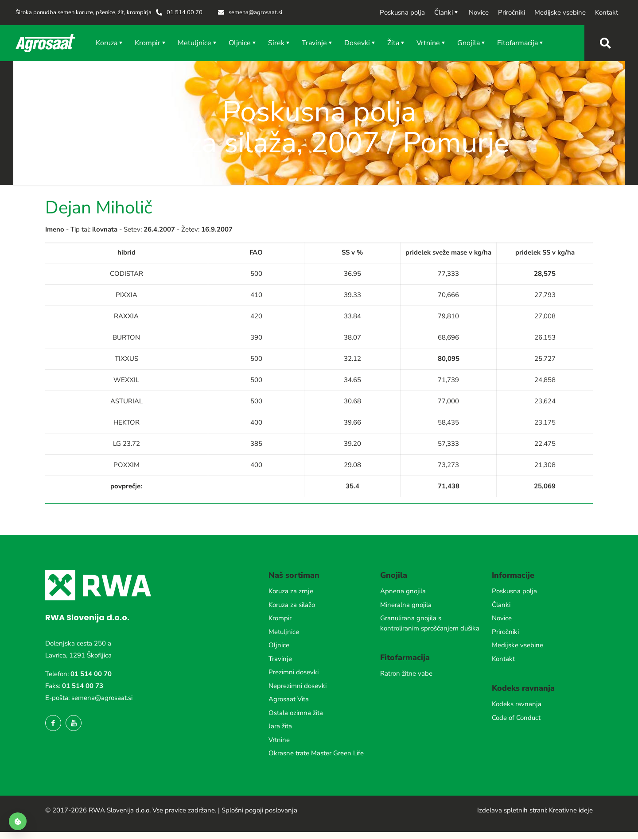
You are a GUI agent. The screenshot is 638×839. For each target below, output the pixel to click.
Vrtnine (279, 739)
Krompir (280, 618)
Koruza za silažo (291, 604)
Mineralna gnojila (406, 604)
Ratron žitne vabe (406, 673)
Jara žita (280, 726)
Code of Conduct (516, 717)
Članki (501, 604)
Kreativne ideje (571, 810)
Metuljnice (283, 631)
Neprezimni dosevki (297, 685)
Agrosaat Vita (288, 699)
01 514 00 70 (91, 673)
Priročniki (505, 631)
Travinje (280, 658)
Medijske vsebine (517, 645)
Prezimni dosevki (293, 672)
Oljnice (278, 645)
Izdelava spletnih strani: (512, 810)
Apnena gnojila (403, 591)
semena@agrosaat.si (101, 697)
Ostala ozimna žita (295, 712)
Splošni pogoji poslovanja (259, 810)
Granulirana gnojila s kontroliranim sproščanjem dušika (429, 623)
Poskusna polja (514, 591)
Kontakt (503, 658)
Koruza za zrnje (290, 591)
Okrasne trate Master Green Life (316, 753)
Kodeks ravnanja (516, 704)
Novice (502, 618)
